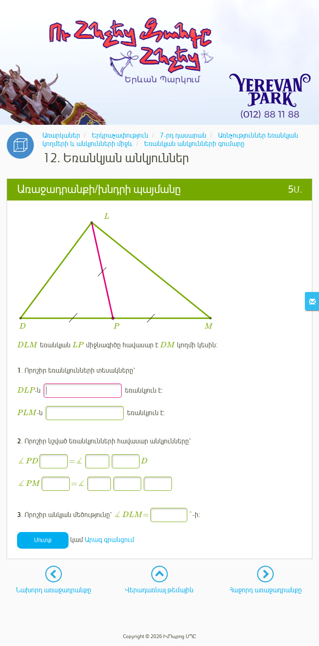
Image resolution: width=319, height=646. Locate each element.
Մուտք (43, 540)
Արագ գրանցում (109, 540)
